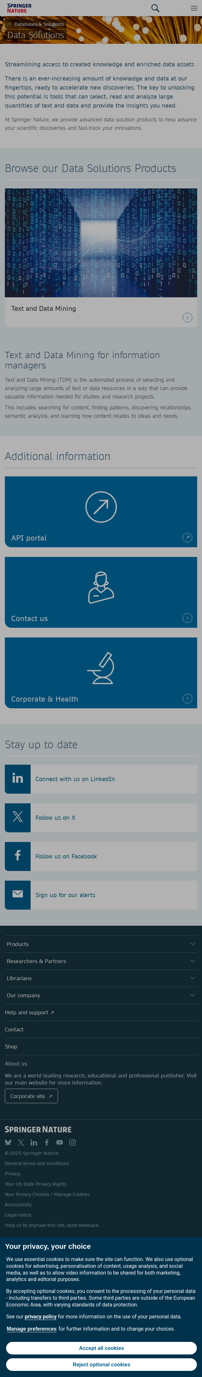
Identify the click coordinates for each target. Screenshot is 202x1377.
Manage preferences (32, 1329)
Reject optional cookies (101, 1364)
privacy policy (41, 1317)
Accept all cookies (101, 1348)
